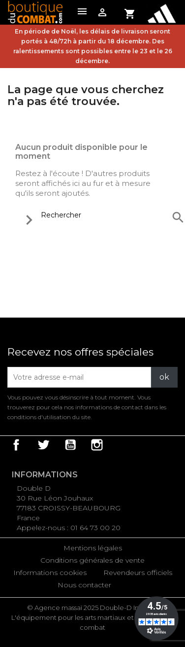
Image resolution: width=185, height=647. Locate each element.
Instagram (97, 445)
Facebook (16, 445)
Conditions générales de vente (92, 560)
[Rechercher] (102, 215)
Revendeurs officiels (137, 572)
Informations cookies (50, 572)
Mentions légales (92, 547)
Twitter (43, 445)
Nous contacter (84, 584)
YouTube (70, 445)
